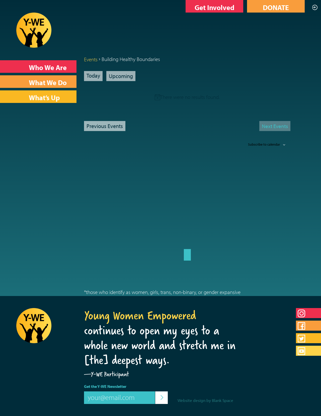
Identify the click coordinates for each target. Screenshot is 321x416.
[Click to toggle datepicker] (120, 76)
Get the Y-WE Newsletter (105, 386)
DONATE (276, 7)
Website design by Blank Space (205, 400)
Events (91, 59)
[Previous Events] (104, 126)
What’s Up (44, 97)
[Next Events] (274, 126)
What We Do (48, 82)
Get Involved (214, 7)
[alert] (190, 97)
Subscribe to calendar (264, 144)
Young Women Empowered (140, 315)
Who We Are (48, 67)
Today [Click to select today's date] (93, 75)
